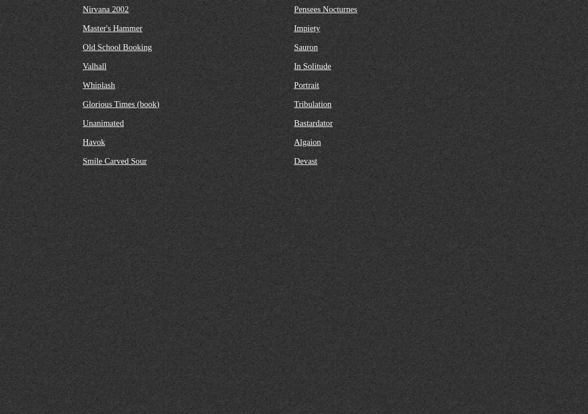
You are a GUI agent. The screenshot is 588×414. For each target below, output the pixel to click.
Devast (306, 161)
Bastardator (313, 123)
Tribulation (312, 104)
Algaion (307, 142)
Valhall (95, 66)
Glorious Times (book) (121, 104)
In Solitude (312, 66)
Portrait (306, 85)
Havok (94, 142)
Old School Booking (117, 47)
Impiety (307, 28)
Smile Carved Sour (115, 161)
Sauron (306, 47)
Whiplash (99, 85)
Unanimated (103, 123)
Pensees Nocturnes (325, 9)
